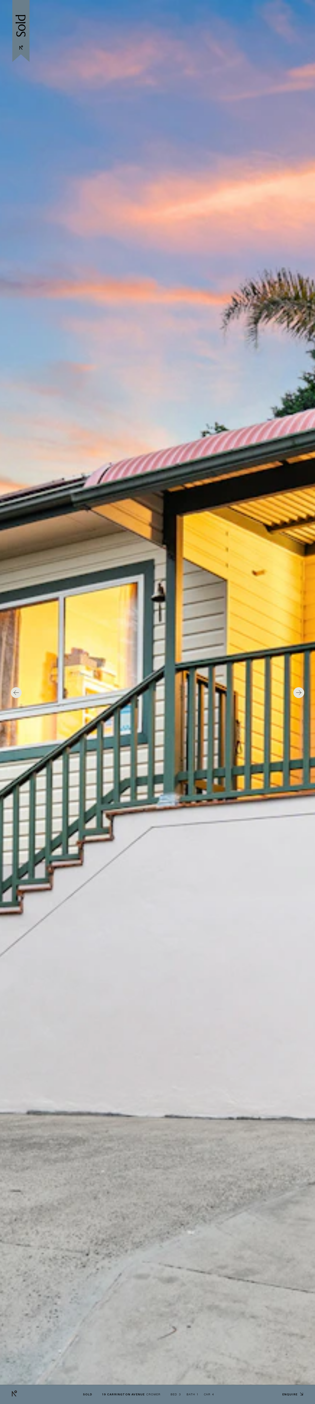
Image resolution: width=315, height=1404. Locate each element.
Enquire (292, 1394)
